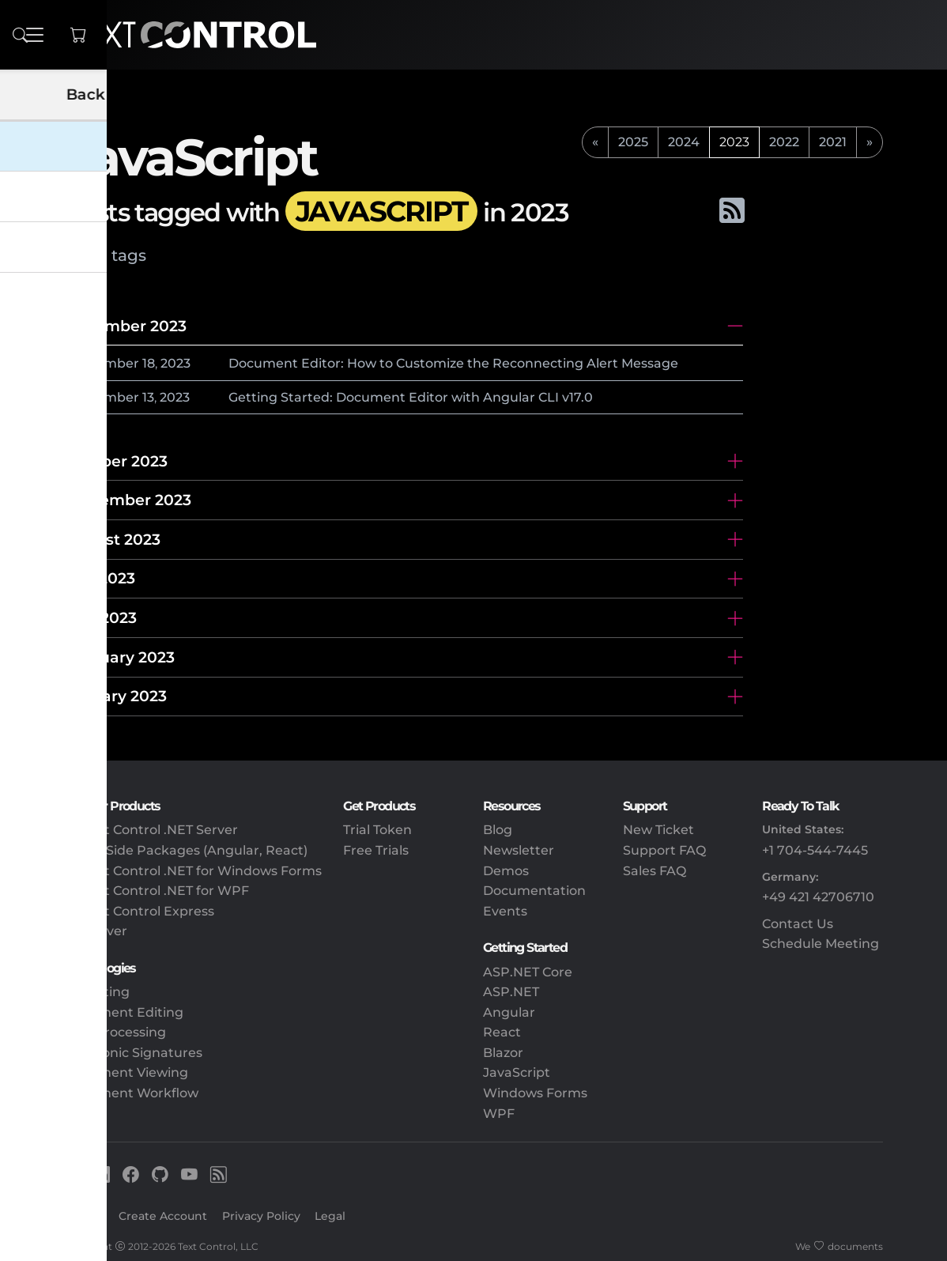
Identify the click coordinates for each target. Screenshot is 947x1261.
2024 (684, 141)
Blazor (503, 1052)
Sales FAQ (654, 870)
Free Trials (376, 850)
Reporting (97, 991)
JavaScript (516, 1072)
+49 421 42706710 (818, 896)
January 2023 (115, 695)
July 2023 (99, 577)
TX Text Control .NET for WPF (156, 890)
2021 (833, 141)
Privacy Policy (261, 1216)
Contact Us (797, 923)
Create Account (163, 1216)
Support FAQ (664, 850)
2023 (175, 363)
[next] (869, 142)
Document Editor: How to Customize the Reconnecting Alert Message (453, 363)
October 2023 (116, 460)
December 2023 (125, 325)
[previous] (595, 142)
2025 (633, 141)
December (104, 363)
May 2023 (100, 617)
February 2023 (119, 656)
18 (148, 363)
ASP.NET (511, 991)
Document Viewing (126, 1072)
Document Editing (123, 1012)
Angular (509, 1012)
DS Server (95, 930)
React (502, 1032)
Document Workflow (131, 1093)
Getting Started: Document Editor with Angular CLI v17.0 (410, 397)
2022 (784, 141)
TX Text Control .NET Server (151, 829)
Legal (330, 1216)
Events (505, 911)
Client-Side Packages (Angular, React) (185, 850)
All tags (116, 255)
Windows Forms (535, 1093)
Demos (506, 870)
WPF (499, 1113)
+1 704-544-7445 (815, 850)
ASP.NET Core (527, 972)
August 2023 (112, 539)
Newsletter (518, 850)
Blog (497, 829)
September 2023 (127, 499)
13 (148, 397)
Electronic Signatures (133, 1052)
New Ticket (658, 829)
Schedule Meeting (820, 943)
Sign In (84, 1216)
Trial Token (377, 829)
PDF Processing (115, 1032)
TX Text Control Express (139, 911)
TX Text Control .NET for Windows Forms (193, 870)
